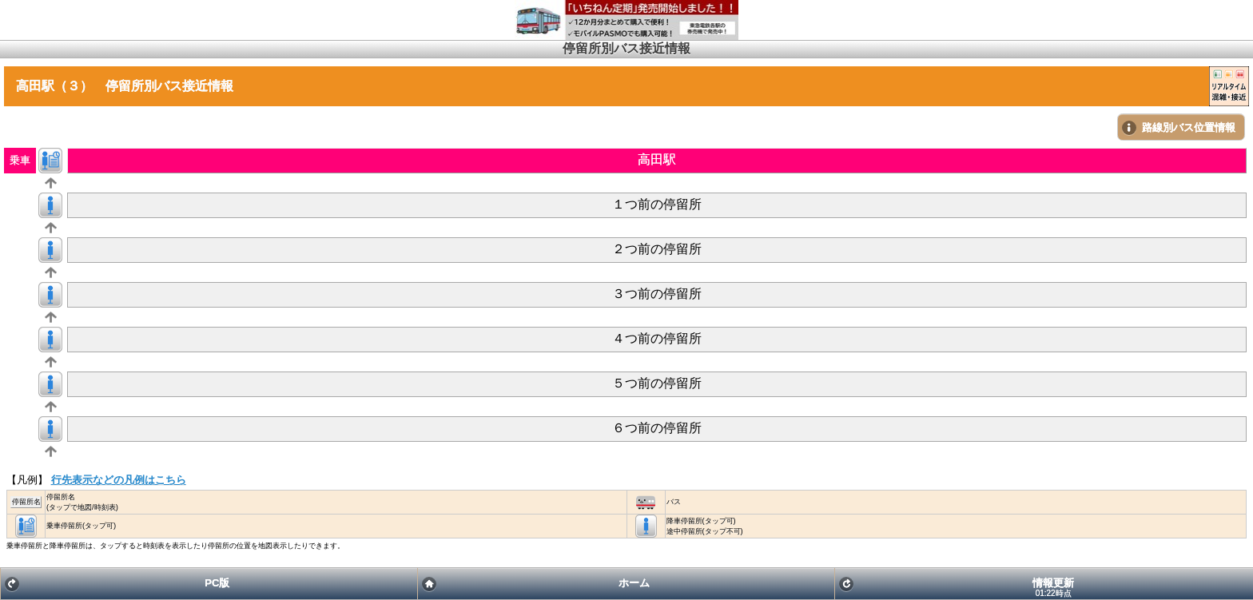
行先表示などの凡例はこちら (118, 480)
